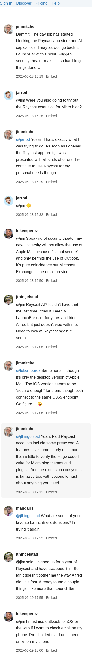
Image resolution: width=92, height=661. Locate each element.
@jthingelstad (28, 436)
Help (56, 3)
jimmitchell (26, 26)
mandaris (24, 508)
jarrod (21, 93)
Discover (23, 3)
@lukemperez (28, 370)
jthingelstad (27, 297)
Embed (51, 76)
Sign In (6, 3)
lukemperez (27, 231)
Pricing (42, 3)
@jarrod (23, 139)
